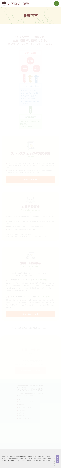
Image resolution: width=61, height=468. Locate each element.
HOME (20, 399)
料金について (22, 410)
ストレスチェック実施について (28, 408)
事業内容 (21, 405)
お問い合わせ (22, 416)
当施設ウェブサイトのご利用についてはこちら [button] (38, 460)
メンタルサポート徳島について (28, 402)
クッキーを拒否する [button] (54, 458)
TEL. (30, 362)
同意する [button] (57, 459)
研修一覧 (21, 413)
